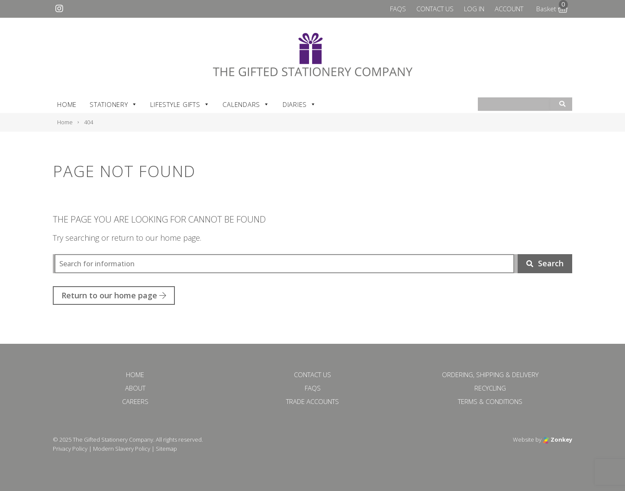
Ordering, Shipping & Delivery (490, 374)
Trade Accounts (312, 401)
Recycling (490, 388)
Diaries (299, 104)
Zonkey (557, 439)
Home (67, 104)
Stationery (113, 104)
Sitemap (166, 448)
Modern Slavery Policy (121, 448)
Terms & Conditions (490, 401)
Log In (474, 8)
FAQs (398, 8)
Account (509, 8)
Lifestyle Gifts (179, 104)
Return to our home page (113, 295)
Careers (135, 401)
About (135, 388)
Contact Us (435, 8)
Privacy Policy (70, 448)
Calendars (246, 104)
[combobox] (514, 104)
